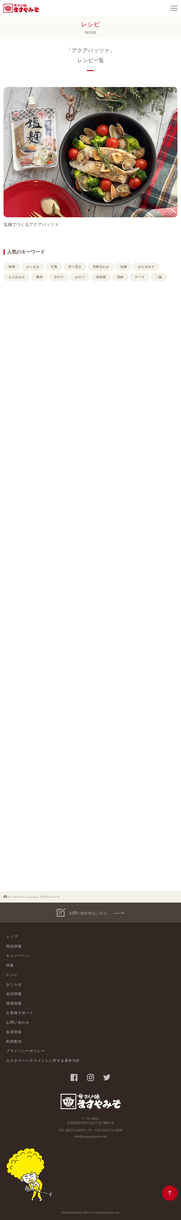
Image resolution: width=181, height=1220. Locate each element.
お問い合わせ (17, 1022)
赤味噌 (101, 277)
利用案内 (14, 1041)
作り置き (75, 267)
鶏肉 (120, 277)
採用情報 (14, 1003)
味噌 (11, 267)
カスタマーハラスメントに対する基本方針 (43, 1060)
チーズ (139, 277)
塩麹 (123, 267)
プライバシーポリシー (25, 1051)
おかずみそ (146, 267)
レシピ (32, 897)
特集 (10, 965)
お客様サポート (19, 1013)
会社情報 (14, 994)
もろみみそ (16, 277)
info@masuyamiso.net (90, 1136)
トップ (12, 937)
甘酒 (53, 267)
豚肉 (39, 277)
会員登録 (14, 1032)
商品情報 (14, 946)
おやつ (80, 277)
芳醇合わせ (101, 267)
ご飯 (159, 277)
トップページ (14, 897)
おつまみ (32, 267)
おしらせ (14, 984)
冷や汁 (59, 277)
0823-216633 (75, 1130)
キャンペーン (17, 956)
